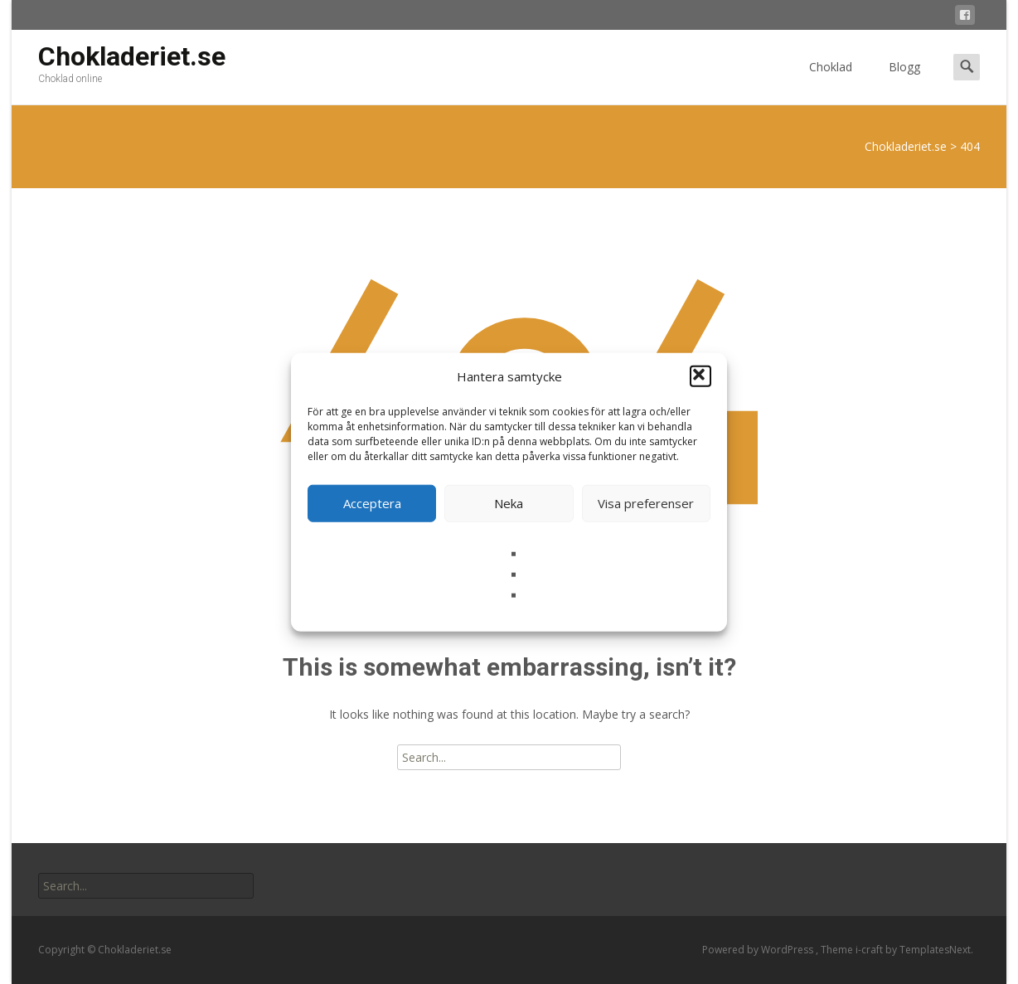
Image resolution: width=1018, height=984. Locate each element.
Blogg (904, 81)
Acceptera (372, 503)
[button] (700, 376)
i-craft (870, 950)
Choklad (830, 81)
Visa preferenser (646, 503)
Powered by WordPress (759, 950)
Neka (508, 503)
